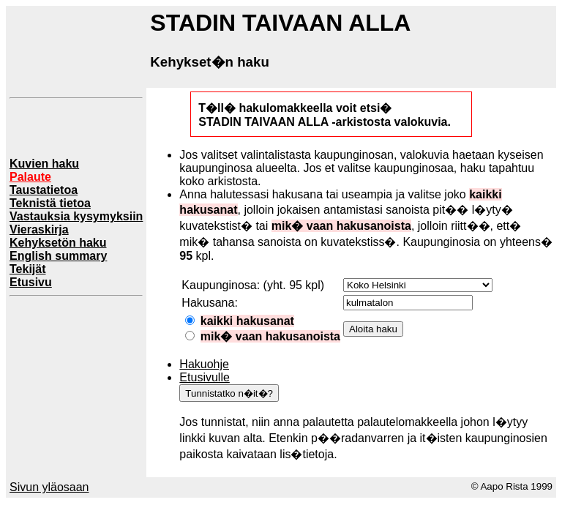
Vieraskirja (39, 229)
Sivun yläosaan (49, 487)
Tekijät (28, 269)
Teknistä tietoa (50, 203)
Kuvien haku (44, 163)
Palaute (30, 177)
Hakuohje (204, 364)
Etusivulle (204, 377)
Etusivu (31, 282)
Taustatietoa (44, 190)
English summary (58, 256)
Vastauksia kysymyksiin (76, 216)
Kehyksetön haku (58, 242)
